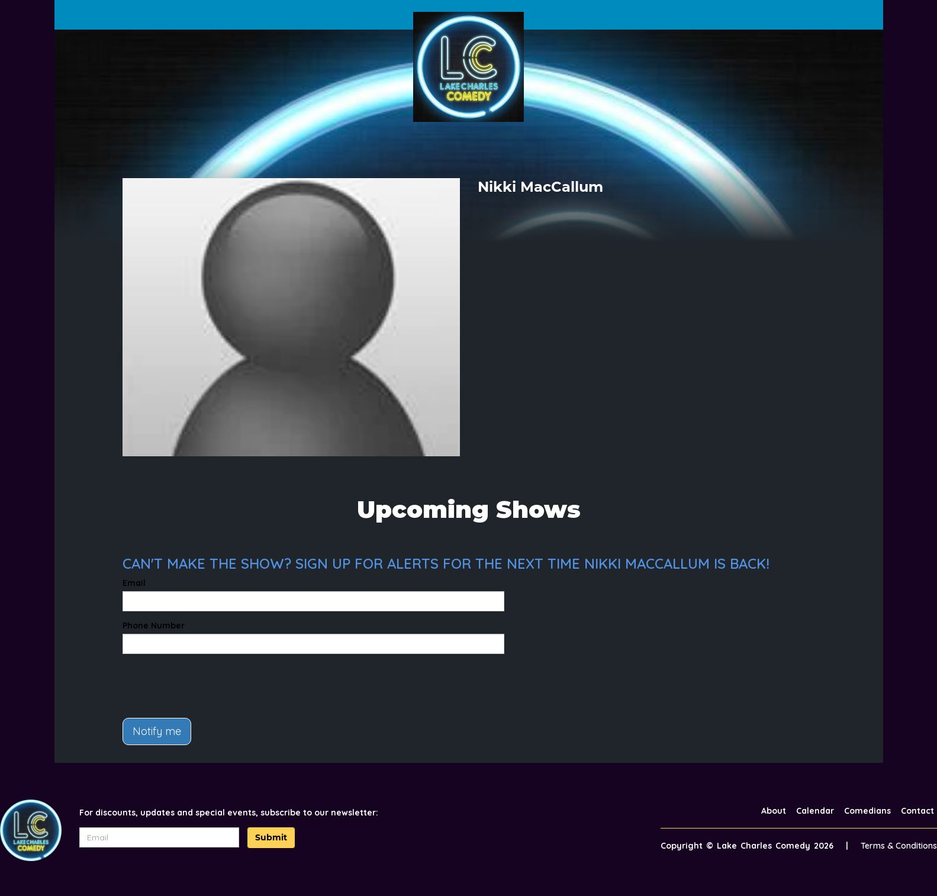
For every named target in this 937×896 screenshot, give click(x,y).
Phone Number (154, 625)
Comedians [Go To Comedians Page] (867, 810)
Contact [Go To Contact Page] (917, 810)
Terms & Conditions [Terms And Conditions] (899, 845)
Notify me (157, 731)
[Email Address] (159, 837)
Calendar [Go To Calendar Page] (815, 810)
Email (134, 583)
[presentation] (212, 686)
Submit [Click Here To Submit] (271, 837)
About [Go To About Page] (773, 810)
